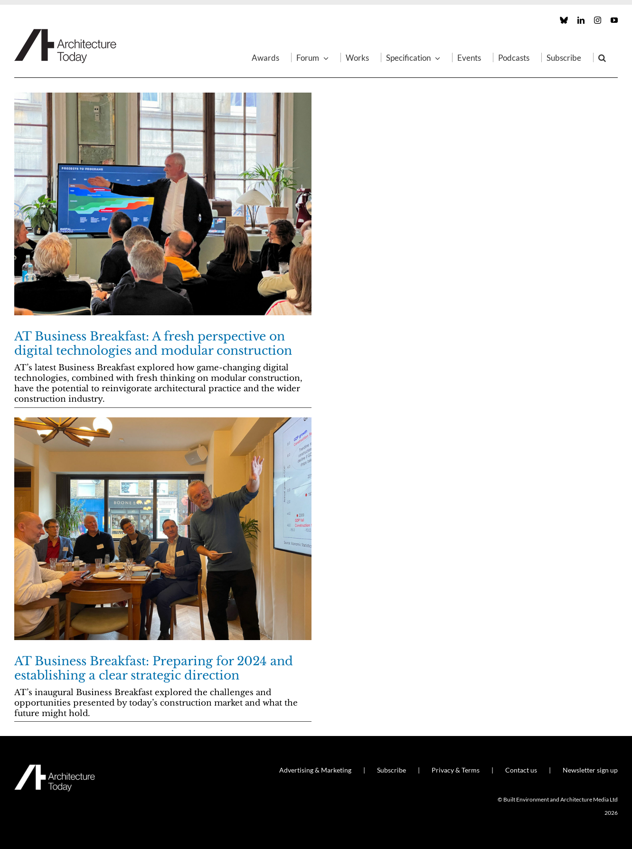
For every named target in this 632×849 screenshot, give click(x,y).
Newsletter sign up (590, 770)
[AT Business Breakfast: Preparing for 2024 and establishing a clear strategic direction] (162, 528)
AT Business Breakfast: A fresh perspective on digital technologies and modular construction (153, 343)
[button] (602, 57)
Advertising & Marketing (315, 770)
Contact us (521, 770)
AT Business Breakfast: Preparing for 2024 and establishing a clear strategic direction (153, 668)
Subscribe (391, 770)
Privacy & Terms (456, 770)
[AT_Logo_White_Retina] (54, 769)
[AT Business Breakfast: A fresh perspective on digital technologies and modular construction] (162, 204)
